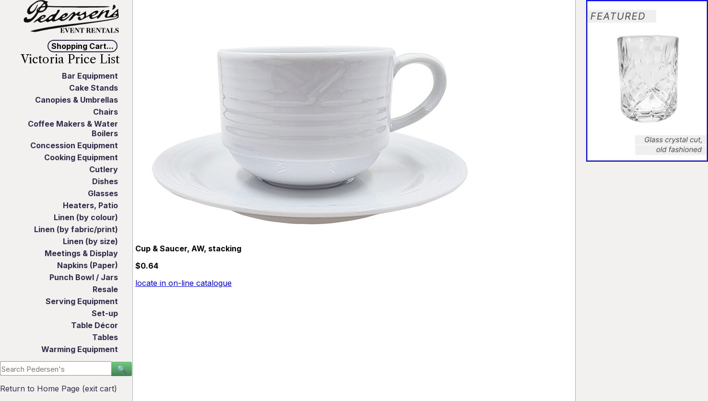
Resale (105, 289)
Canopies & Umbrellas (76, 100)
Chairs (105, 112)
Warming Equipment (79, 349)
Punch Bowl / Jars (83, 277)
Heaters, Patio (90, 205)
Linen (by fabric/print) (76, 229)
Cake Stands (93, 88)
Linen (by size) (90, 241)
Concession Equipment (74, 145)
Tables (105, 337)
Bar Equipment (90, 76)
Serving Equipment (82, 301)
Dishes (105, 181)
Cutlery (103, 169)
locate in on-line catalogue (183, 283)
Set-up (105, 313)
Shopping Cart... (82, 46)
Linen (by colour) (86, 217)
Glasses (103, 193)
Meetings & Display (81, 253)
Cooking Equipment (81, 157)
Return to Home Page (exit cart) (58, 388)
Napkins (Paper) (87, 265)
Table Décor (94, 325)
